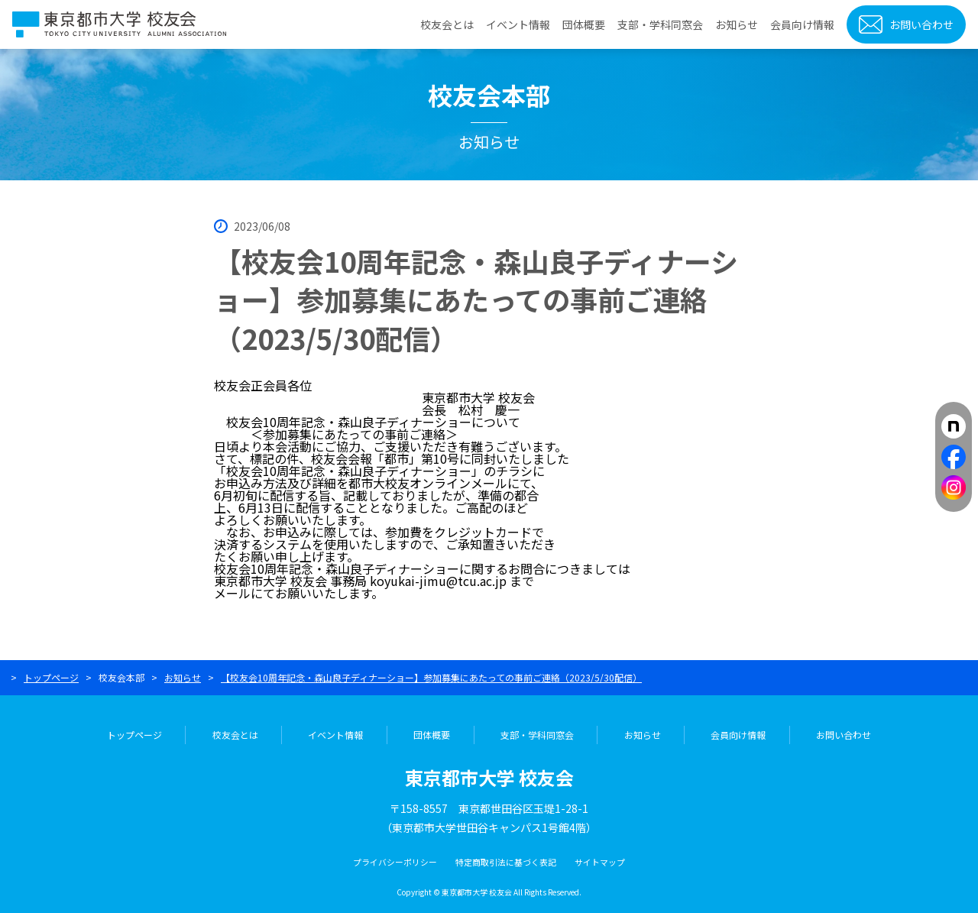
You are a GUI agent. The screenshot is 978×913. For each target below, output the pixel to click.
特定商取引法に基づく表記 (505, 862)
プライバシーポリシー (395, 862)
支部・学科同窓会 (660, 24)
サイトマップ (600, 862)
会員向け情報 (802, 24)
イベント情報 (518, 24)
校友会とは (447, 24)
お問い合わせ (921, 24)
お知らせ (736, 24)
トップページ (51, 677)
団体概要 (583, 24)
